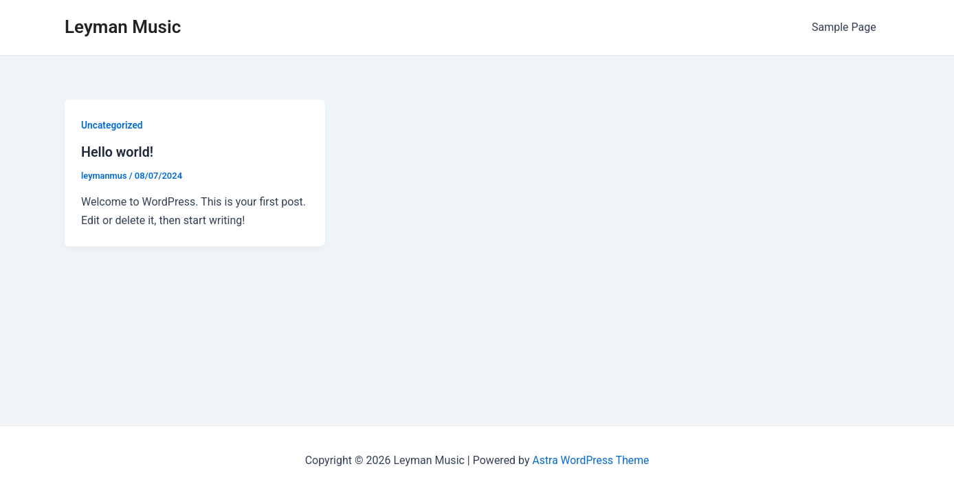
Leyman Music (123, 26)
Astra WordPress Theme (590, 460)
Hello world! (118, 152)
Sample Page (846, 27)
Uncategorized (112, 125)
